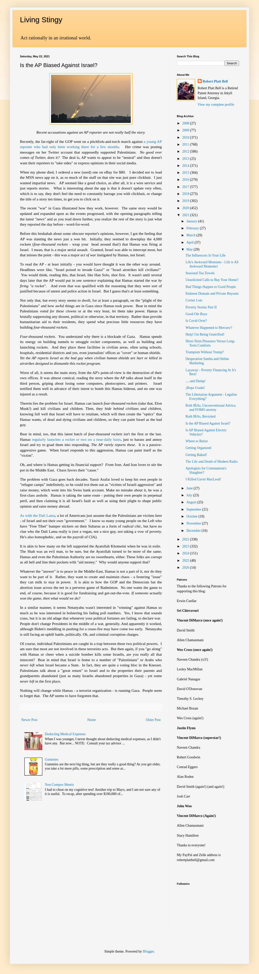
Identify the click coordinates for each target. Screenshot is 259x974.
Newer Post (29, 720)
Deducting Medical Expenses (65, 734)
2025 (186, 560)
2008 (186, 123)
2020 (186, 208)
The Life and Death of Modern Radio (212, 461)
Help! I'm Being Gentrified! (205, 334)
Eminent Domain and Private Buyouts (212, 293)
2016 (186, 179)
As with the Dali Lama (37, 515)
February (193, 228)
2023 (186, 546)
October (192, 516)
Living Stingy (41, 19)
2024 (186, 553)
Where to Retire (197, 441)
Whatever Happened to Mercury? (209, 328)
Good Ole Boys (196, 314)
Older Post (153, 720)
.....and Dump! (196, 381)
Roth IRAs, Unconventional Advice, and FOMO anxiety (211, 408)
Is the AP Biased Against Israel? (208, 423)
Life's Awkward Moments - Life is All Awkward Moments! (212, 264)
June (190, 488)
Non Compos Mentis (59, 785)
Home (91, 720)
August (191, 502)
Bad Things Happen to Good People (211, 287)
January (192, 221)
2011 (186, 144)
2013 (186, 159)
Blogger (148, 951)
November (194, 523)
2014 (186, 166)
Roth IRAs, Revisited (200, 416)
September (194, 509)
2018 (186, 194)
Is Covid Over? (196, 321)
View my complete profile (216, 104)
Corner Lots (194, 300)
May (190, 249)
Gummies (51, 759)
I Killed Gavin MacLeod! (203, 479)
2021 (186, 215)
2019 (186, 201)
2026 (186, 567)
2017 (186, 187)
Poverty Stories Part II (201, 307)
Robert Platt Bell (215, 81)
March (191, 235)
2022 (186, 539)
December (193, 530)
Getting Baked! (196, 455)
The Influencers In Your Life (206, 255)
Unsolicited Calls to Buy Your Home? (212, 280)
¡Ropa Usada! (195, 388)
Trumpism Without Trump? (205, 352)
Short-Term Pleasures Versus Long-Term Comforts (210, 343)
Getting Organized (198, 448)
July (189, 495)
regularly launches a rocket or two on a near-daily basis (76, 439)
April (190, 242)
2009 (186, 130)
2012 (186, 151)
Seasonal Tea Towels (200, 273)
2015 (186, 173)
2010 (186, 137)
